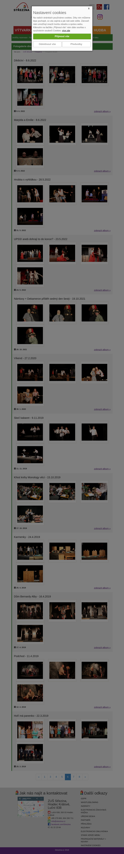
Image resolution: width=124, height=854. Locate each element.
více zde (66, 30)
